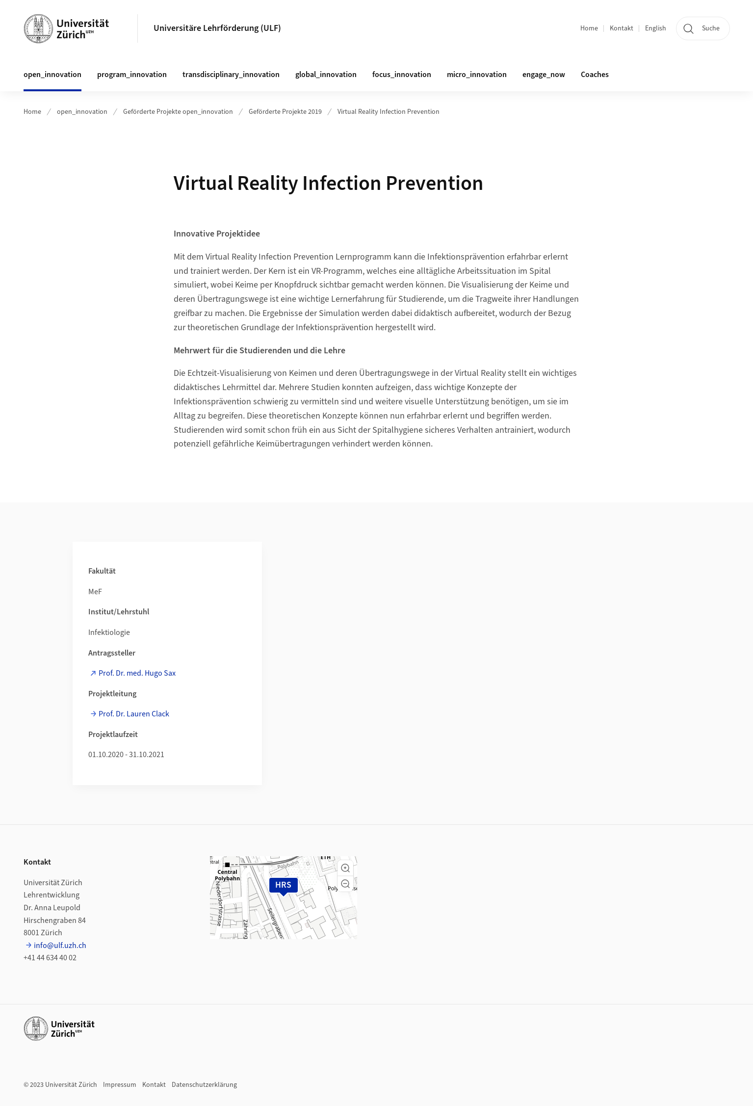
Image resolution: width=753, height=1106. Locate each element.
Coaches (595, 74)
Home (589, 28)
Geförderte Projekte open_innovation (178, 112)
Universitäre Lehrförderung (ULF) (217, 28)
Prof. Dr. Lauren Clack (134, 714)
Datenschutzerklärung (204, 1085)
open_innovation (82, 112)
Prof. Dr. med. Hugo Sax (137, 673)
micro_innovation (477, 74)
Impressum (119, 1085)
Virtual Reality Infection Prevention (389, 112)
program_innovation (132, 74)
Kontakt (621, 28)
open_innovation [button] (52, 74)
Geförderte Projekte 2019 (285, 112)
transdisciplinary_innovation (231, 74)
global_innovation (326, 74)
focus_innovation (401, 74)
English (655, 28)
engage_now (543, 74)
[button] (345, 868)
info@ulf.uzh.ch (60, 945)
